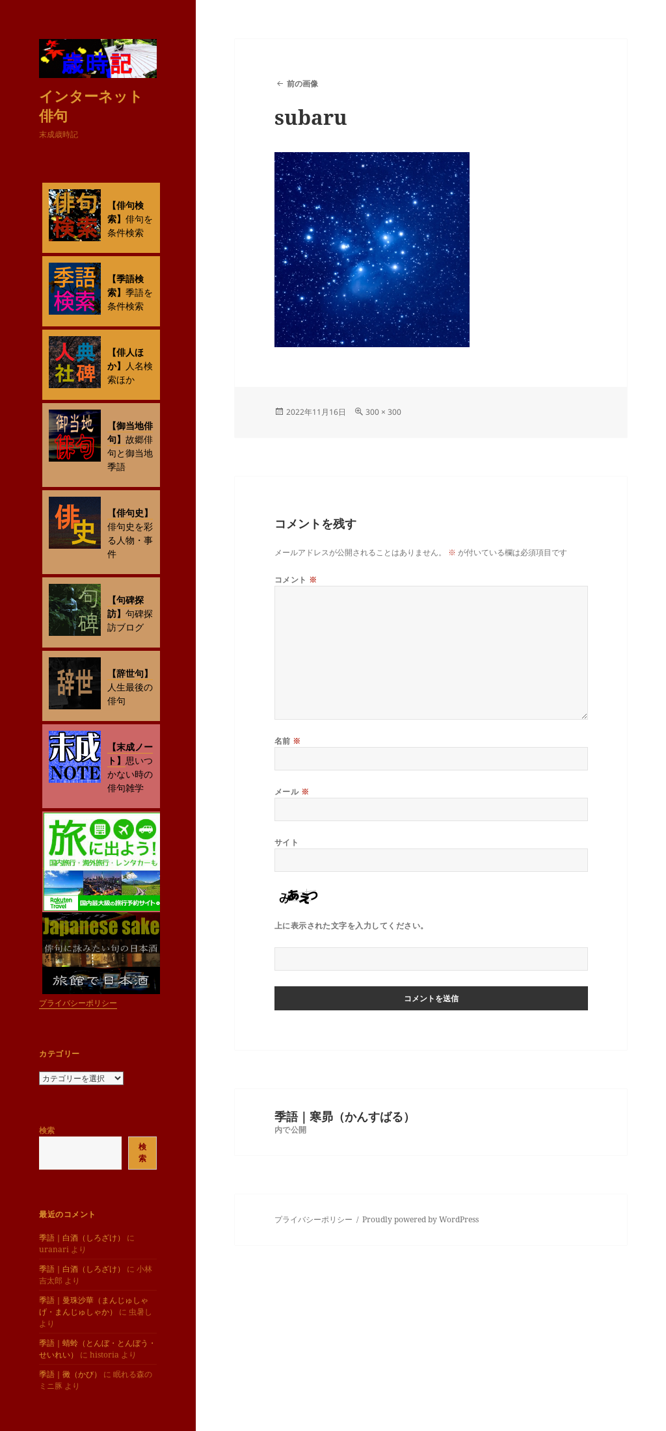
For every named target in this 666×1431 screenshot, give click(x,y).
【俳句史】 (130, 512)
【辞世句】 (130, 673)
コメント (295, 579)
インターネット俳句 (91, 105)
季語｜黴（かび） (70, 1374)
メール (291, 791)
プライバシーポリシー (78, 1002)
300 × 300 (383, 411)
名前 (287, 740)
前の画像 (302, 83)
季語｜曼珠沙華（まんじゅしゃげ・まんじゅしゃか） (93, 1305)
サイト (286, 842)
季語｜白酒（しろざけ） (82, 1237)
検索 (47, 1130)
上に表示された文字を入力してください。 (351, 925)
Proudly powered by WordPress (420, 1219)
